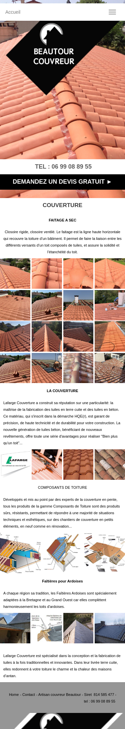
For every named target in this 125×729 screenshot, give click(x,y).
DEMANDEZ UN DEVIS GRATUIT (59, 181)
